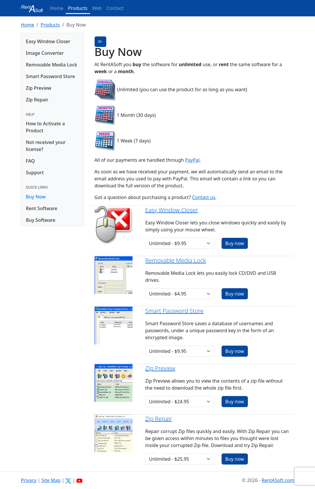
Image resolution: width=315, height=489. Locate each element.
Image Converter (45, 53)
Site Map (50, 480)
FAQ (30, 161)
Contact (115, 8)
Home (57, 8)
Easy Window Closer (48, 41)
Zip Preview (38, 88)
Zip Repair (37, 99)
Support (35, 172)
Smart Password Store (50, 76)
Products (78, 8)
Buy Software (40, 220)
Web (97, 8)
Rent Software (42, 208)
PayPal (192, 160)
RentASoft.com (278, 480)
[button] (100, 41)
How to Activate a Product (45, 127)
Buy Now (36, 197)
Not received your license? (46, 145)
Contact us (203, 197)
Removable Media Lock (51, 64)
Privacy (28, 480)
